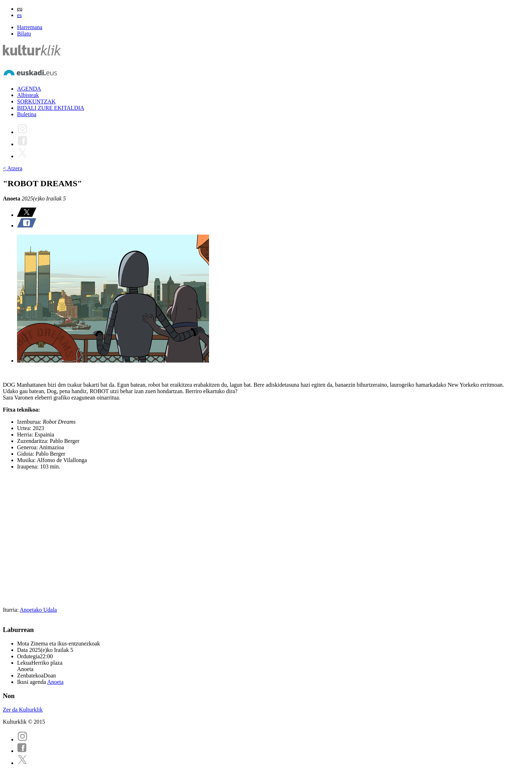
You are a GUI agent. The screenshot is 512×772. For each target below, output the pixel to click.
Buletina (26, 114)
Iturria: (11, 610)
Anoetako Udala (38, 610)
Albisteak (28, 95)
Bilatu (24, 34)
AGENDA (29, 89)
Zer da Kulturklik (23, 710)
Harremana (29, 27)
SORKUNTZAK (36, 101)
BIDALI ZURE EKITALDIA (50, 108)
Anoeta (55, 682)
